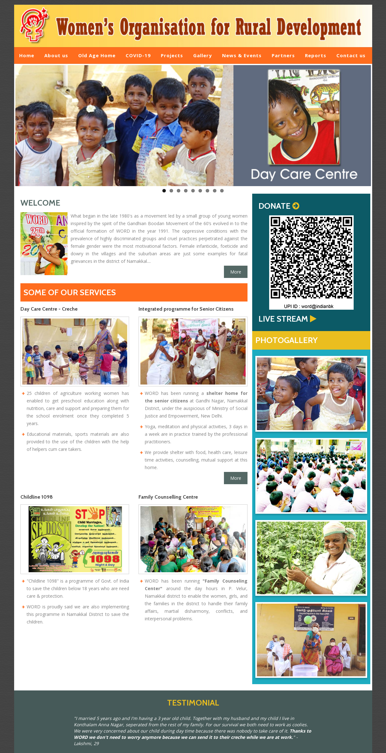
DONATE (274, 206)
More (235, 272)
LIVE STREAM (283, 319)
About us (56, 55)
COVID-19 (138, 55)
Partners (283, 55)
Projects (172, 55)
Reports (315, 55)
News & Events (242, 55)
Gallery (202, 55)
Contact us (351, 55)
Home (26, 55)
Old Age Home (97, 55)
